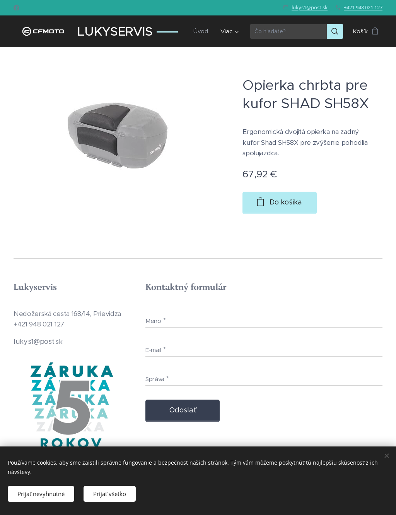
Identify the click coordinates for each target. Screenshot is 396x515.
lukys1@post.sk (310, 7)
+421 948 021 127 (363, 7)
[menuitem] (202, 31)
